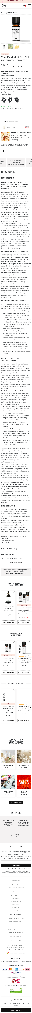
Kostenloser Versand (8, 817)
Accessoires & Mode (8, 786)
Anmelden (16, 879)
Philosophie (16, 893)
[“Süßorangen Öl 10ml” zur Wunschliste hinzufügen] (29, 636)
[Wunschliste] (21, 5)
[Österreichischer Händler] (18, 975)
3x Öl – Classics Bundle (23, 606)
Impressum (16, 901)
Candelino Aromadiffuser (8, 604)
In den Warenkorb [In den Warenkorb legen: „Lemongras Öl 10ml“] (8, 714)
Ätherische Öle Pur (13, 140)
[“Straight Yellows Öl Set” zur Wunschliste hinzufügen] (29, 684)
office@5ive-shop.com (18, 941)
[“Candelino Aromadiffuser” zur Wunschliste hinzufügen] (14, 586)
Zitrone (19, 363)
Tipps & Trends (16, 890)
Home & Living (23, 760)
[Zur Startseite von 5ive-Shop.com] (16, 993)
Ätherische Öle (16, 895)
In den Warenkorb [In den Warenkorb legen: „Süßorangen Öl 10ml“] (23, 666)
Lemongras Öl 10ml (8, 704)
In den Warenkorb (21, 112)
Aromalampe (13, 389)
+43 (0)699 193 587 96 (17, 939)
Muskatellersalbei (7, 369)
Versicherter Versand (15, 921)
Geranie (16, 365)
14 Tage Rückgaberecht (16, 918)
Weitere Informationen (16, 927)
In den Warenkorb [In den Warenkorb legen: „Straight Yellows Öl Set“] (23, 714)
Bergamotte (5, 363)
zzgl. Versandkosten (8, 66)
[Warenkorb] (24, 5)
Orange (27, 363)
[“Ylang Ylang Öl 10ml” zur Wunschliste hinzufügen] (10, 115)
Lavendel (23, 365)
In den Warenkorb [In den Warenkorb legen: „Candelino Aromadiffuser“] (8, 616)
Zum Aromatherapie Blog (16, 568)
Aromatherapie (15, 138)
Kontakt (16, 904)
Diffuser (26, 387)
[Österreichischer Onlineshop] (14, 975)
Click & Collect (13, 924)
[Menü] (29, 4)
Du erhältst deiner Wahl (23, 817)
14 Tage (16, 829)
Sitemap (16, 1000)
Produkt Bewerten (16, 557)
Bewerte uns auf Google (16, 947)
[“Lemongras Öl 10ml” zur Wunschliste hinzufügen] (14, 684)
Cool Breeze (8, 655)
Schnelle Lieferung (14, 915)
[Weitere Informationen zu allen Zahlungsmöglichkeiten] (16, 965)
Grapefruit (13, 363)
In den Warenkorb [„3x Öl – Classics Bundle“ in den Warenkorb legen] (23, 616)
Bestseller (22, 140)
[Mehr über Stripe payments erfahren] (16, 1005)
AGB (11, 997)
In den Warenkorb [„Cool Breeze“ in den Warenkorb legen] (8, 666)
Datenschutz (26, 997)
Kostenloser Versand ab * (12, 108)
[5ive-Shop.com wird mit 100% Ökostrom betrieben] (16, 984)
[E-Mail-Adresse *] (16, 856)
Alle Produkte (16, 797)
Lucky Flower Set (11, 121)
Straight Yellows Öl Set (23, 702)
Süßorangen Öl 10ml (23, 654)
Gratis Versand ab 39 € (16, 912)
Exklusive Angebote (23, 786)
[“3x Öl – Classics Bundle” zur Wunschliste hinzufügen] (29, 586)
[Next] (29, 603)
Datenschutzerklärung (24, 866)
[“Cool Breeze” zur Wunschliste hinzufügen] (14, 636)
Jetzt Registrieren (19, 882)
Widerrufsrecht (17, 997)
